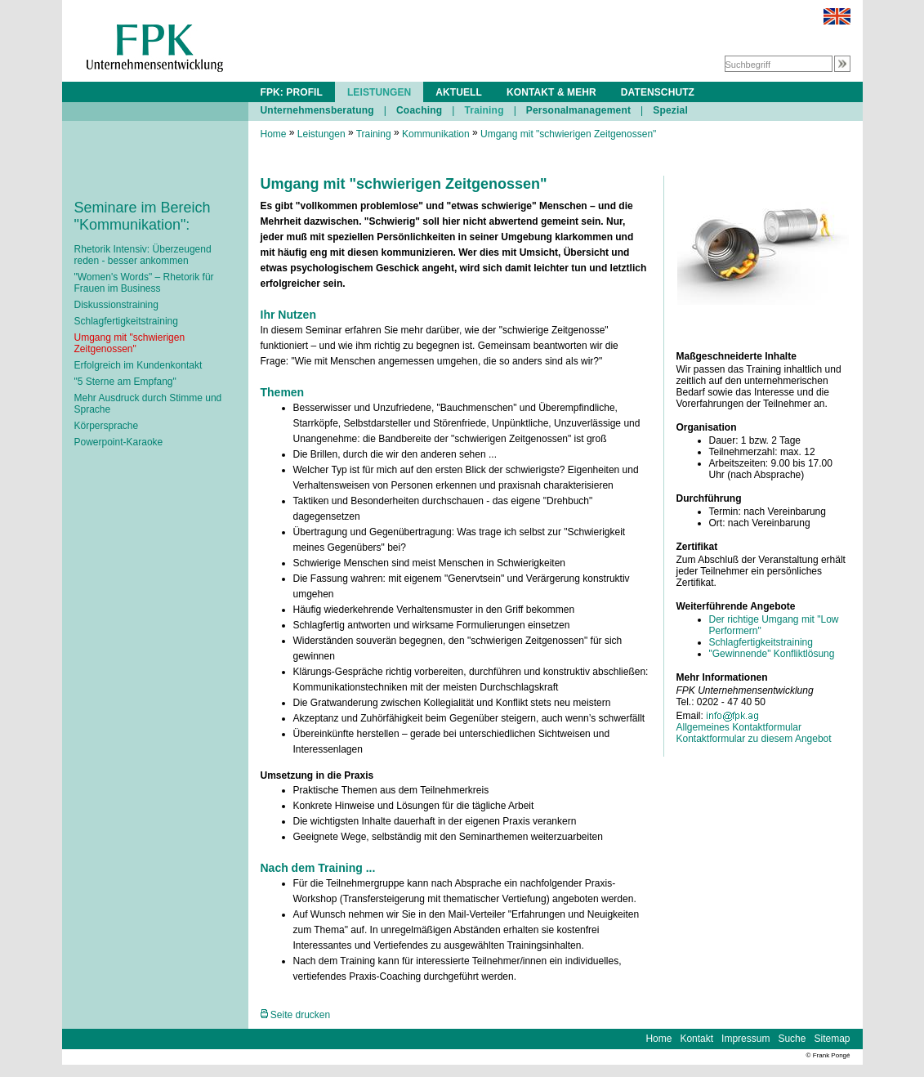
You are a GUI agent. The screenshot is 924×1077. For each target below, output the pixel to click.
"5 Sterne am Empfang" (125, 381)
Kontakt (696, 1038)
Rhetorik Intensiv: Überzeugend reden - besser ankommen (143, 255)
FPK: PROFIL (292, 92)
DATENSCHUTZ (657, 92)
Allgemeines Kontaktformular (738, 727)
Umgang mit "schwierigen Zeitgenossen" (129, 343)
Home (274, 134)
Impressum (745, 1038)
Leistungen (321, 134)
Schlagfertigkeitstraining (126, 321)
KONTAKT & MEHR (551, 92)
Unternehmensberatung (317, 110)
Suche (792, 1038)
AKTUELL (458, 92)
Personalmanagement (578, 110)
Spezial (670, 110)
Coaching (419, 110)
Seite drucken (296, 1015)
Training (483, 110)
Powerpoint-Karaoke (118, 442)
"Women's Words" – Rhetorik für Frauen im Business (144, 282)
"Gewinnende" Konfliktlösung (772, 653)
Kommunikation (436, 134)
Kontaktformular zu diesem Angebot (754, 738)
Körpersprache (106, 425)
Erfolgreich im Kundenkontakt (138, 365)
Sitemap (832, 1038)
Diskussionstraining (116, 305)
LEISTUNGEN (379, 92)
